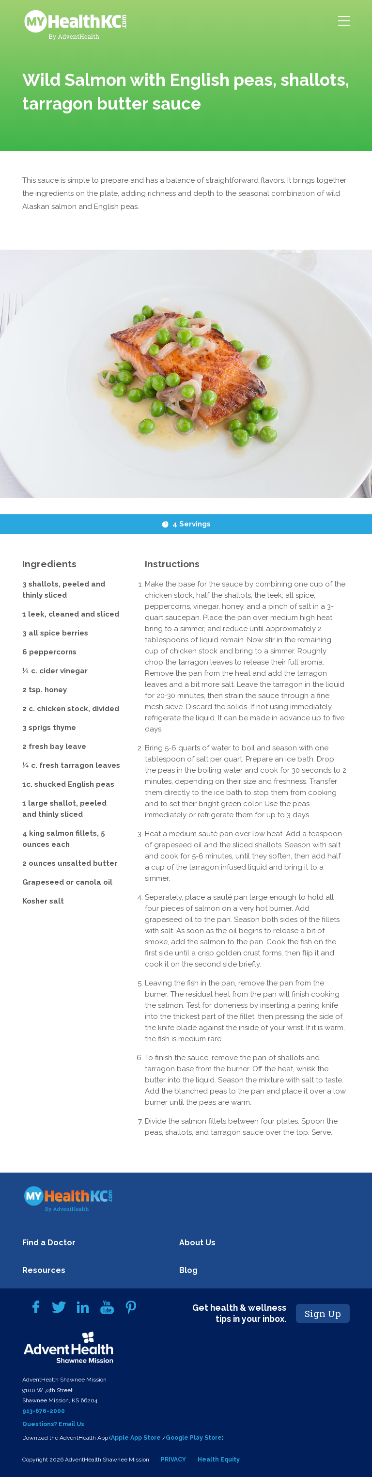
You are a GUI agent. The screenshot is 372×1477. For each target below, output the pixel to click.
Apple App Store (136, 1437)
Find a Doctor (49, 1242)
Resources (43, 1270)
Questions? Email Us (53, 1424)
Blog (188, 1270)
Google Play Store (194, 1437)
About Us (197, 1242)
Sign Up (323, 1313)
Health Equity (219, 1459)
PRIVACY (173, 1459)
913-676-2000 (43, 1411)
